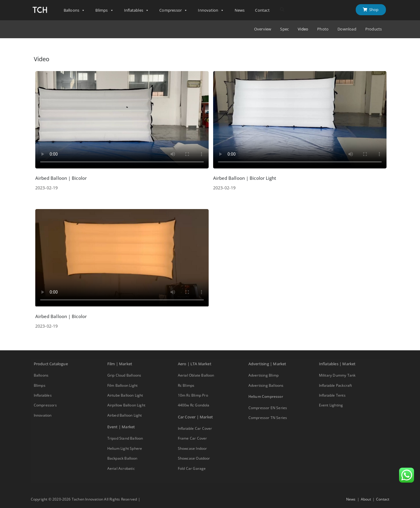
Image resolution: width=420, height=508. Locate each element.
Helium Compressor (265, 396)
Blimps (104, 10)
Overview (262, 29)
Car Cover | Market (195, 417)
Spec (284, 29)
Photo (323, 29)
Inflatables (136, 10)
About (366, 499)
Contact (262, 10)
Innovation (211, 10)
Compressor (173, 10)
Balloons (74, 10)
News (240, 10)
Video (303, 29)
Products (373, 29)
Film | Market (119, 363)
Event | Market (121, 426)
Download (346, 29)
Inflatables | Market (337, 363)
